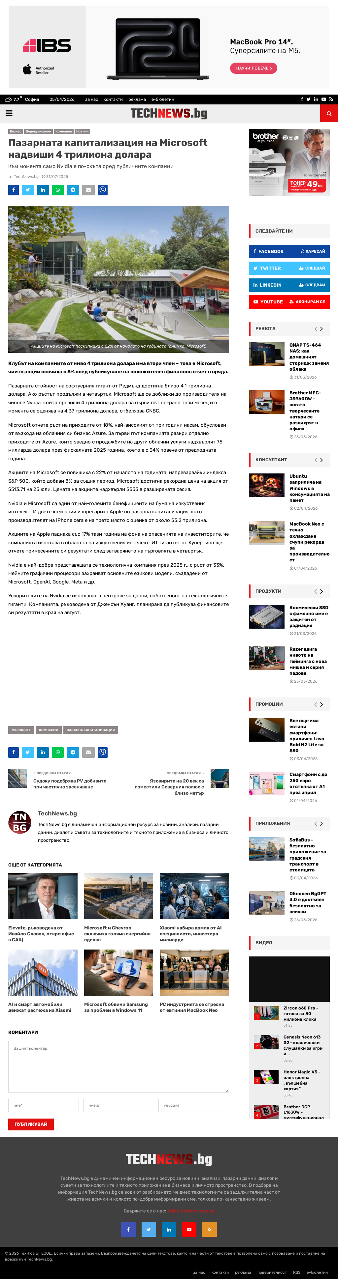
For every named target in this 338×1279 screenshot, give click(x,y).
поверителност (272, 1272)
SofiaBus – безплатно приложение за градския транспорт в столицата (307, 855)
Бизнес (15, 131)
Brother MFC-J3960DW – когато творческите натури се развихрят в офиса (305, 411)
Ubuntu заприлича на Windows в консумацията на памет (309, 488)
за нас (91, 99)
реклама (137, 99)
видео (263, 943)
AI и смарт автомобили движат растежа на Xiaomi (39, 1007)
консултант (271, 460)
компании (48, 730)
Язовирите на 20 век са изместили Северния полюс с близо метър (169, 787)
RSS (296, 1272)
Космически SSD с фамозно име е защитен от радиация (308, 617)
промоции (269, 704)
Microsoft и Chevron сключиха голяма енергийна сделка (117, 934)
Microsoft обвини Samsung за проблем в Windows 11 (116, 1007)
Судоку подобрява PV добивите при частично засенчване (69, 784)
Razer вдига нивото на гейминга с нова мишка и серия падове (308, 661)
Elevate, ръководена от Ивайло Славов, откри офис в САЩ (41, 934)
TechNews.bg (26, 176)
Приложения (272, 823)
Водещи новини (38, 131)
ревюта (265, 328)
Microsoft (21, 730)
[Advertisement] (118, 669)
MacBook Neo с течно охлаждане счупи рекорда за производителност (309, 542)
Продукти (268, 591)
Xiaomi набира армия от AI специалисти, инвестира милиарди (191, 934)
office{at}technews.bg (191, 1211)
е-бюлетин (163, 99)
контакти (113, 99)
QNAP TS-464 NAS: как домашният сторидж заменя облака (309, 357)
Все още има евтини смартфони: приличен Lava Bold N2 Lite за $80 (306, 735)
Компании (63, 131)
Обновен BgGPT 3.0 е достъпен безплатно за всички (307, 903)
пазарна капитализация (91, 730)
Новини (82, 131)
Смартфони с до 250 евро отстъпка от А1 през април (308, 783)
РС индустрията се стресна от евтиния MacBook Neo (192, 1007)
